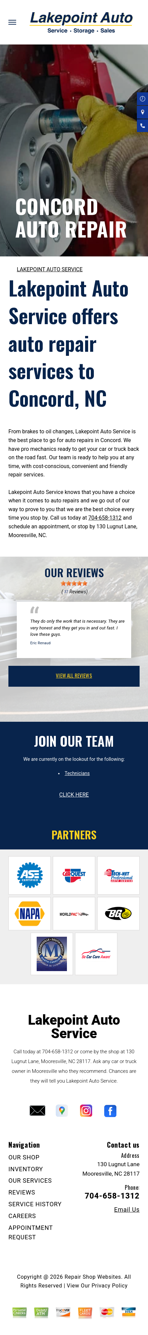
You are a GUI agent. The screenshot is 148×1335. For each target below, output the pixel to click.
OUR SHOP (24, 1157)
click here (74, 794)
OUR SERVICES (30, 1180)
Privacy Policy (109, 1285)
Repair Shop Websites (93, 1277)
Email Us (127, 1210)
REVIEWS (21, 1192)
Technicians (77, 773)
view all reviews (74, 675)
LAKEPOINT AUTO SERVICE (50, 269)
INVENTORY (25, 1169)
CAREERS (22, 1215)
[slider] (74, 583)
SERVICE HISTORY (35, 1204)
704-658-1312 (104, 518)
